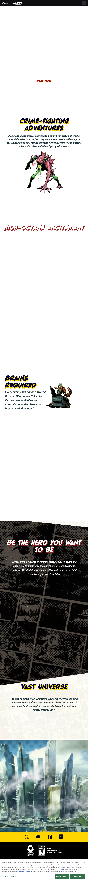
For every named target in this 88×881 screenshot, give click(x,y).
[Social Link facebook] (50, 836)
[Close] (84, 863)
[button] (6, 3)
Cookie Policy (64, 870)
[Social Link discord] (61, 836)
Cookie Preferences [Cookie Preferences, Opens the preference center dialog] (9, 877)
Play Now (44, 81)
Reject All (77, 877)
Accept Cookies (61, 877)
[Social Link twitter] (27, 837)
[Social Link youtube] (38, 837)
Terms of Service (24, 872)
